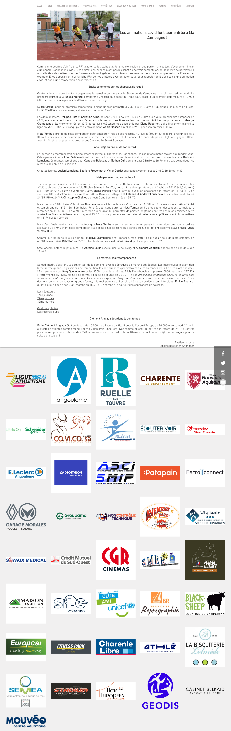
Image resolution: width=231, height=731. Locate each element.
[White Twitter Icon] (223, 363)
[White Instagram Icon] (223, 373)
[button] (50, 5)
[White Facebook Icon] (223, 353)
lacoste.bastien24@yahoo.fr (177, 346)
